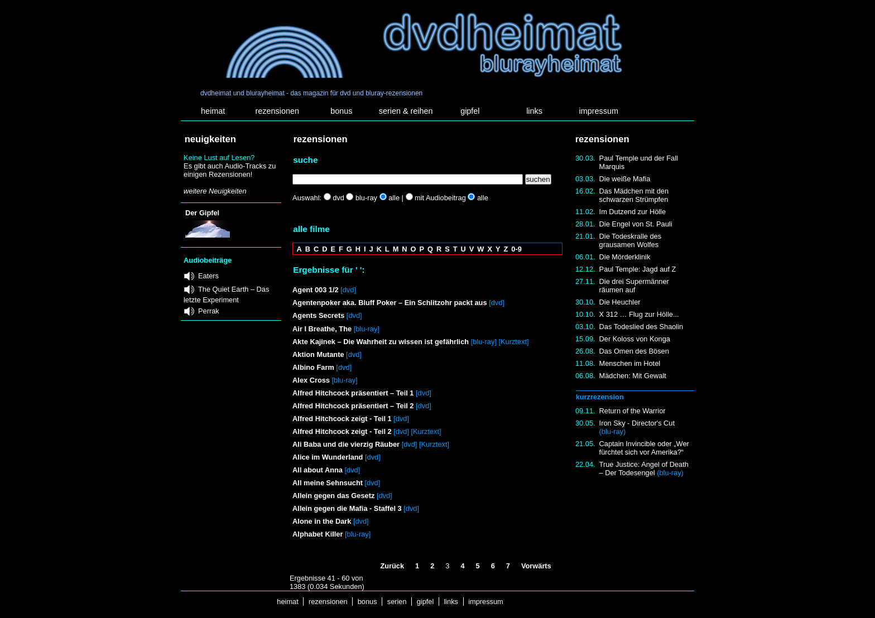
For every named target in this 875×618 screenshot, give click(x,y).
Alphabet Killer (317, 534)
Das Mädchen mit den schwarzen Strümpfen (634, 195)
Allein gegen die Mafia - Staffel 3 (347, 508)
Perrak (208, 311)
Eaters (208, 276)
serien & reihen (406, 111)
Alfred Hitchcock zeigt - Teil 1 (342, 418)
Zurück (392, 566)
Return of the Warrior (632, 411)
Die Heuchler (620, 302)
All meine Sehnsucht (327, 483)
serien (396, 601)
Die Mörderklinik (625, 257)
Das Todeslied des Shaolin (641, 326)
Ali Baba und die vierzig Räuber (346, 444)
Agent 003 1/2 (315, 290)
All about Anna (317, 470)
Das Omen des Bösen (634, 351)
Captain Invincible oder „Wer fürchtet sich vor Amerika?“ (644, 448)
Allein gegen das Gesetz (333, 495)
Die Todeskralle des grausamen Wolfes (630, 240)
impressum (598, 111)
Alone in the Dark (321, 521)
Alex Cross (311, 380)
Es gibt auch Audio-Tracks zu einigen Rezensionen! (230, 170)
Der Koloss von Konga (634, 339)
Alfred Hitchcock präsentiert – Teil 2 (354, 406)
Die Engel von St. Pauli (635, 224)
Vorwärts (536, 566)
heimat (213, 111)
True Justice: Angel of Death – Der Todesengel (644, 468)
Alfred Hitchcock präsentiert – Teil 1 (353, 393)
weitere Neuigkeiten (215, 191)
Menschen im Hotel (630, 363)
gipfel (469, 111)
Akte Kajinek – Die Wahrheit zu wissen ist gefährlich (380, 341)
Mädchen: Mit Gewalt (632, 375)
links (534, 111)
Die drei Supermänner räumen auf (634, 285)
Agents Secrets (318, 315)
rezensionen (277, 111)
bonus (341, 111)
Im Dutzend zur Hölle (632, 211)
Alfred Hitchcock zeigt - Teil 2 (342, 431)
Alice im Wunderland (327, 457)
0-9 (516, 249)
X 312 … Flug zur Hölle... (639, 314)
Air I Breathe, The (322, 329)
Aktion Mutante (318, 354)
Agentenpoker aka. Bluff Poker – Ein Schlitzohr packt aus (389, 302)
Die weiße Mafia (625, 179)
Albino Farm (313, 367)
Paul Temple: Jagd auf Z (637, 269)
